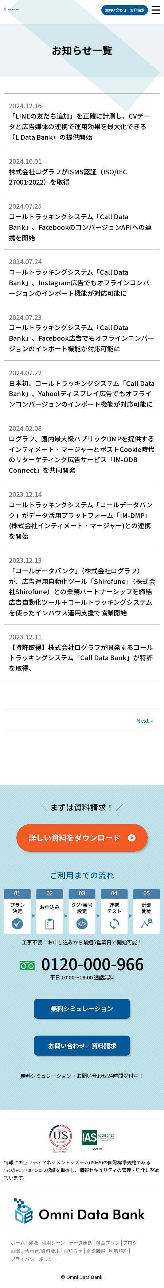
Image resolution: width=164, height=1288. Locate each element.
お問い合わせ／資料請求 (125, 10)
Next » (144, 720)
